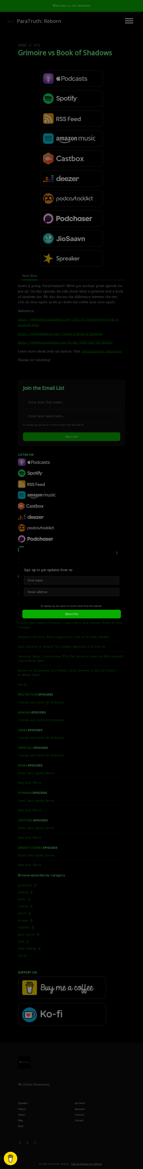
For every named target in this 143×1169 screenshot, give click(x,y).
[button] (117, 553)
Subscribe (71, 614)
